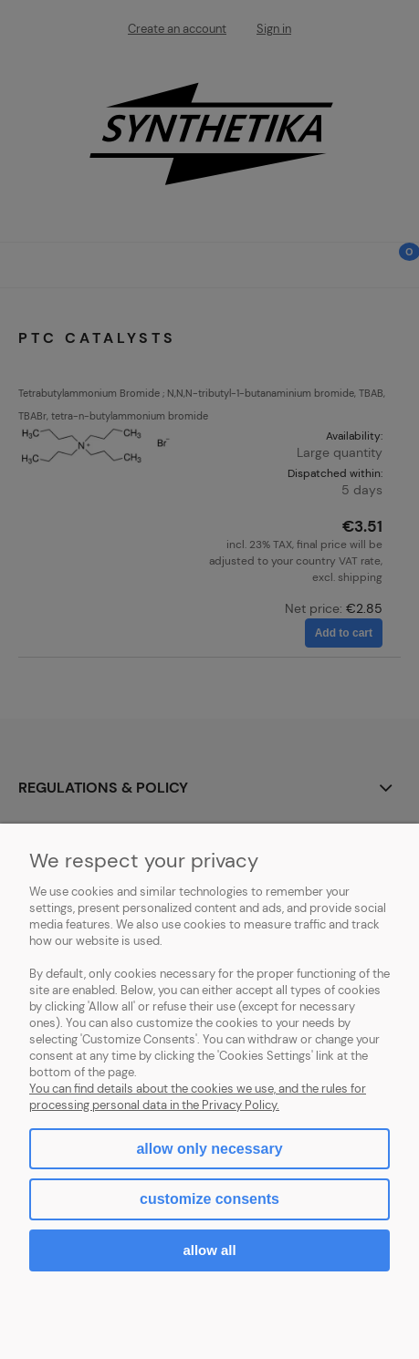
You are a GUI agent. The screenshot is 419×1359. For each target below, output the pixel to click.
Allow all (209, 1250)
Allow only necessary (209, 1149)
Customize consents (209, 1199)
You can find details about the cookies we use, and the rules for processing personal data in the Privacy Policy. (197, 1097)
